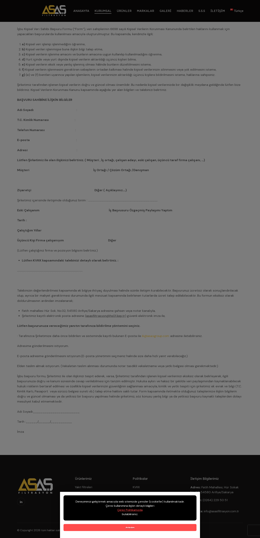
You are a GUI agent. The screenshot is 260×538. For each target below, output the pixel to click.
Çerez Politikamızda (130, 510)
